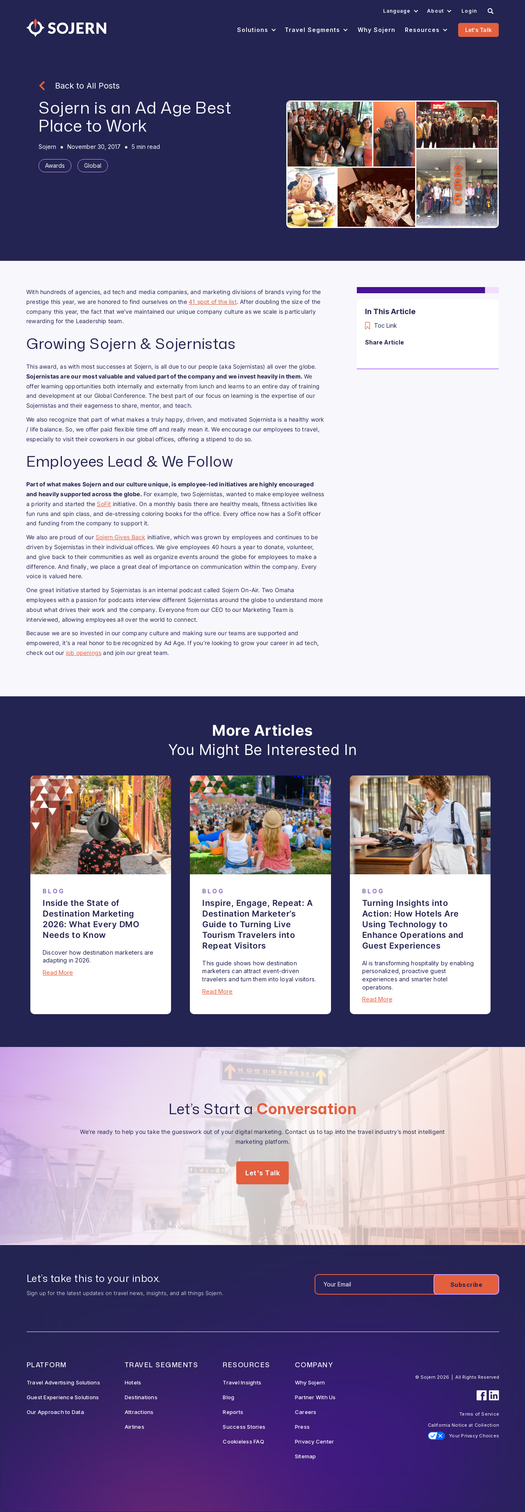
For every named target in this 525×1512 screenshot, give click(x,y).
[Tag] (55, 165)
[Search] (490, 11)
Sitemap (305, 1456)
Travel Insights (242, 1382)
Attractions (139, 1412)
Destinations (141, 1397)
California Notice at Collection (463, 1425)
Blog (228, 1397)
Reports (233, 1412)
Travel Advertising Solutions (63, 1382)
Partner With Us (315, 1397)
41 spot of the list (213, 301)
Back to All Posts (87, 86)
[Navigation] (66, 27)
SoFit (104, 503)
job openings (83, 652)
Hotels (133, 1382)
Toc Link (385, 325)
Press (302, 1426)
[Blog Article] (100, 824)
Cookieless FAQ (243, 1441)
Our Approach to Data (55, 1412)
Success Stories (244, 1426)
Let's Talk (478, 29)
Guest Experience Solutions (63, 1397)
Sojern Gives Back (120, 537)
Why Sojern (310, 1382)
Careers (306, 1412)
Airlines (134, 1426)
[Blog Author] (47, 147)
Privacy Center (314, 1441)
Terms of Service (479, 1414)
